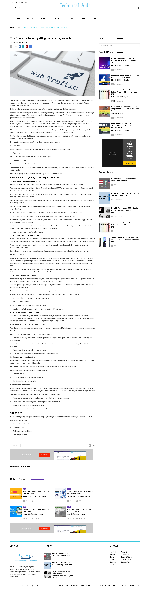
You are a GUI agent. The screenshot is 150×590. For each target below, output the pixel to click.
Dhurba (24, 42)
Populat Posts (106, 52)
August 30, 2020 (28, 514)
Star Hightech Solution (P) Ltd (125, 585)
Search (102, 38)
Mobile (112, 554)
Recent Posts (106, 172)
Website (15, 446)
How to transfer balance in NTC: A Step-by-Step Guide (125, 194)
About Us (124, 552)
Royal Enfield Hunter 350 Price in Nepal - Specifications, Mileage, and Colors (124, 210)
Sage (128, 97)
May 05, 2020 (116, 65)
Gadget (44, 19)
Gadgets (113, 559)
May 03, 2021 (116, 80)
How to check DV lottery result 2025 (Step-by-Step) (123, 180)
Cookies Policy (126, 562)
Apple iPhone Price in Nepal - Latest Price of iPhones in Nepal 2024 (124, 92)
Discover (114, 546)
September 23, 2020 (74, 496)
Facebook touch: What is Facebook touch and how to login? (125, 76)
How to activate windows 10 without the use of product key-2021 (124, 60)
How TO (30, 19)
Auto (57, 19)
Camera (113, 562)
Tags (93, 445)
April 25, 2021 (116, 113)
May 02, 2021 (116, 130)
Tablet (112, 557)
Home (18, 19)
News (94, 19)
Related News (17, 479)
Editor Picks (49, 546)
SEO (83, 19)
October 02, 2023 (117, 97)
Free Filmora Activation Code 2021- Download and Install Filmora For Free (123, 125)
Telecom (71, 19)
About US (14, 546)
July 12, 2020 (71, 514)
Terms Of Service (127, 557)
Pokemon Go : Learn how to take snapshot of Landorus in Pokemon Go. (125, 109)
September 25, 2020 (30, 496)
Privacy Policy (126, 559)
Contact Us (125, 554)
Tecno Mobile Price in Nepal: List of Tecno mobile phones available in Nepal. (125, 240)
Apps (112, 564)
